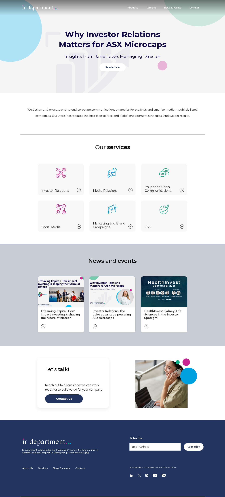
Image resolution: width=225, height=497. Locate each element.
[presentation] (149, 458)
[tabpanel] (112, 46)
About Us (133, 7)
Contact (194, 7)
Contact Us (64, 398)
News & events (172, 7)
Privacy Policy (170, 467)
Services (151, 7)
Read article (112, 67)
